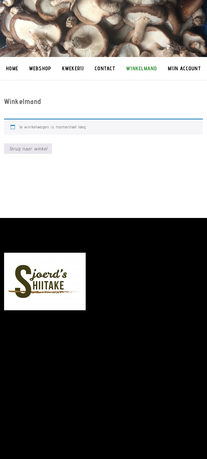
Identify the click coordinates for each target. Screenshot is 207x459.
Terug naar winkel (28, 148)
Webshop (40, 68)
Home (12, 68)
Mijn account (184, 68)
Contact (105, 68)
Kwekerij (73, 68)
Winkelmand (141, 68)
